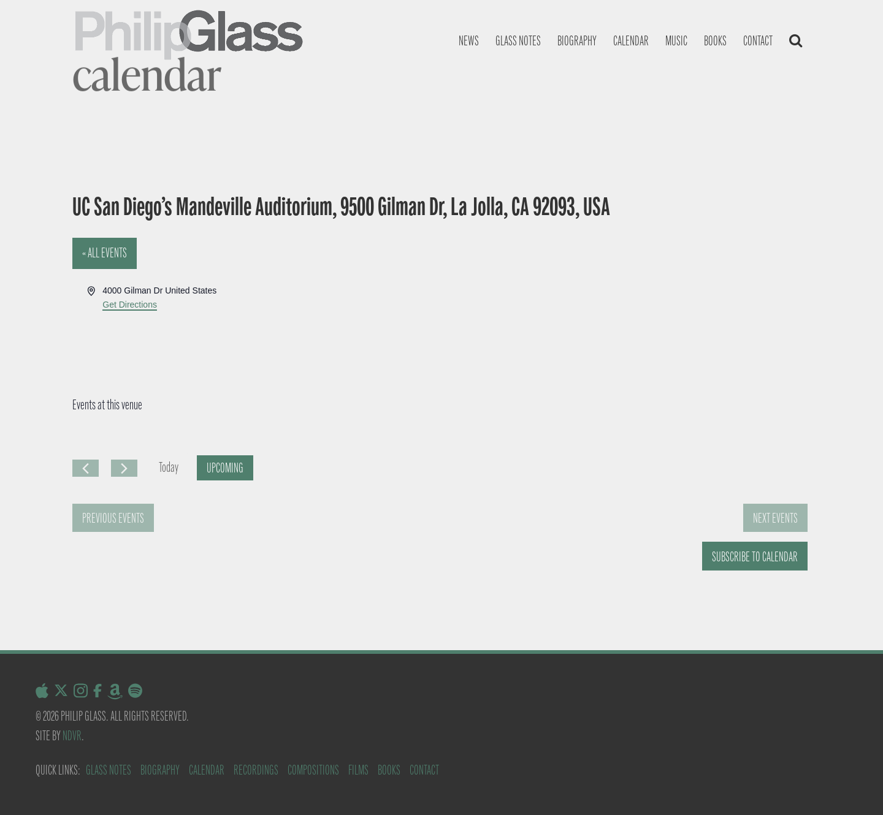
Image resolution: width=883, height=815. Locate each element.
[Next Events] (124, 468)
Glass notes (518, 40)
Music (676, 40)
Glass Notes (108, 770)
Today (168, 467)
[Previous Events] (85, 468)
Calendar (631, 40)
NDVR (72, 735)
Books (715, 40)
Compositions (313, 770)
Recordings (256, 770)
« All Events (104, 252)
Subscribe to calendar (755, 556)
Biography (577, 40)
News (469, 40)
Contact (758, 40)
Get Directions (129, 304)
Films (358, 770)
